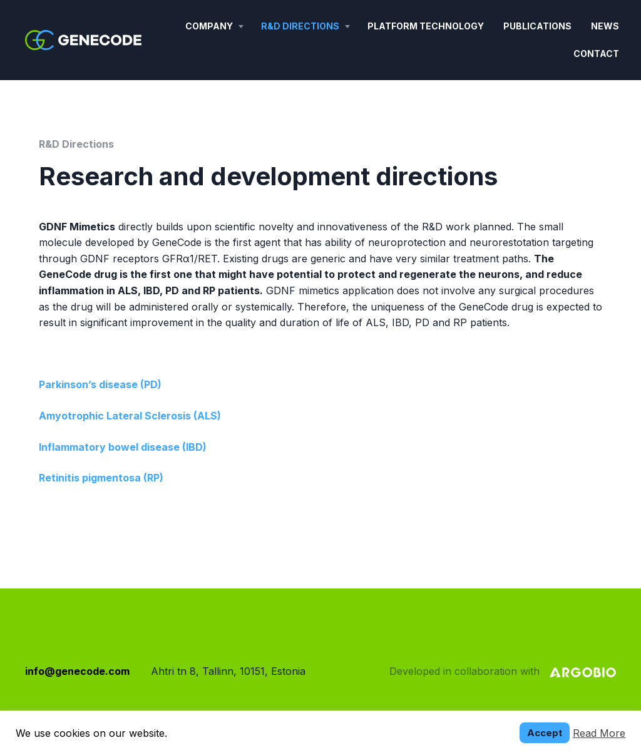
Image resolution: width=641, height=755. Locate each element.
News (605, 26)
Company (209, 26)
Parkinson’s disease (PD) (100, 384)
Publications (537, 26)
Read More (599, 733)
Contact (596, 53)
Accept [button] (544, 733)
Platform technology (425, 26)
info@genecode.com (77, 671)
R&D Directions (300, 26)
